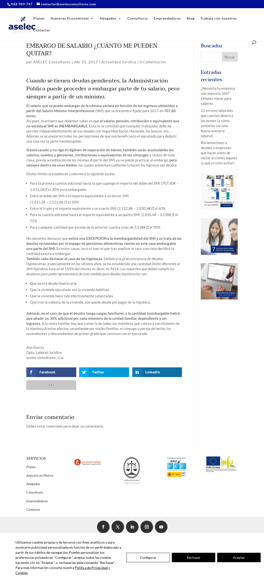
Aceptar (239, 557)
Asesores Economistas (70, 18)
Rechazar (194, 557)
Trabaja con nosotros (219, 18)
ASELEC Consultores (52, 62)
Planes (39, 18)
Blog (191, 18)
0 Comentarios (153, 62)
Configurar (148, 557)
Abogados (108, 18)
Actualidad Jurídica (118, 62)
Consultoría (137, 18)
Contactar (41, 30)
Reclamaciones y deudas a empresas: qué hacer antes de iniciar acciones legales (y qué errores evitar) (219, 152)
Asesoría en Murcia (39, 475)
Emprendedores (167, 18)
